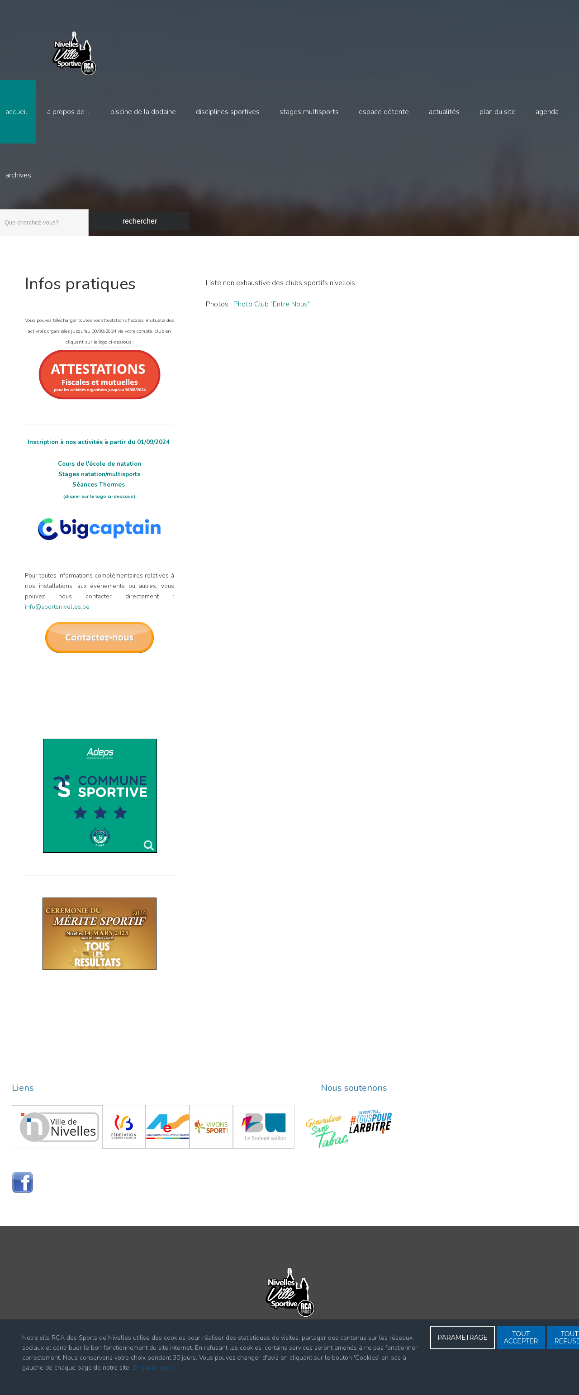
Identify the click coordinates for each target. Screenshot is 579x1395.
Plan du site (497, 112)
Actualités (444, 112)
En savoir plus (153, 1367)
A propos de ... (68, 112)
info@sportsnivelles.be (57, 620)
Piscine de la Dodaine (143, 112)
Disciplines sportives (228, 112)
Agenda (547, 112)
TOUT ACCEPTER (521, 1337)
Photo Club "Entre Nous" (271, 317)
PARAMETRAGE (462, 1337)
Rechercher (140, 221)
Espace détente (384, 112)
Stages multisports (309, 112)
